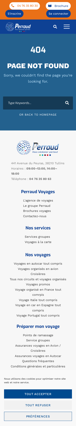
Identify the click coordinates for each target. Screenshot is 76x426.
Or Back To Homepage (38, 114)
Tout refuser (38, 405)
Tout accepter (38, 394)
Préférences (38, 416)
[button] (55, 26)
